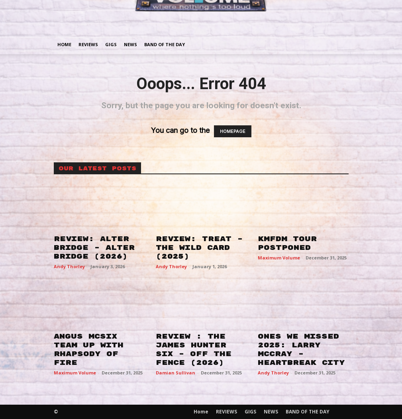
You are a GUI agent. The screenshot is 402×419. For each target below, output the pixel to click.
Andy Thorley (69, 266)
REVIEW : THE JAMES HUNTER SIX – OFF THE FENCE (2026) (193, 349)
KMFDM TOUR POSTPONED (287, 243)
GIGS (111, 44)
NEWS (130, 44)
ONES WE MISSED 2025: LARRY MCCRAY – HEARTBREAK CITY (301, 349)
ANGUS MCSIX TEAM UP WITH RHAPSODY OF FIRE (89, 349)
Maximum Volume (279, 258)
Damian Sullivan (175, 373)
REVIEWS (88, 44)
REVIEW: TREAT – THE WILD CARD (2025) (199, 248)
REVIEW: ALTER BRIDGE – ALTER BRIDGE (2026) (94, 248)
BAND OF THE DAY (164, 44)
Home (64, 44)
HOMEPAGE (232, 131)
